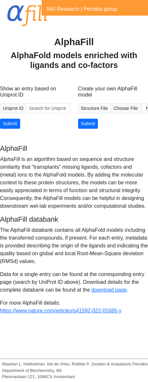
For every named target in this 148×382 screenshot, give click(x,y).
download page (109, 290)
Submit (10, 123)
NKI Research (63, 9)
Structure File (94, 108)
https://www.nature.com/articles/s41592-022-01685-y (61, 310)
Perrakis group (100, 9)
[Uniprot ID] (48, 108)
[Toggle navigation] (51, 22)
